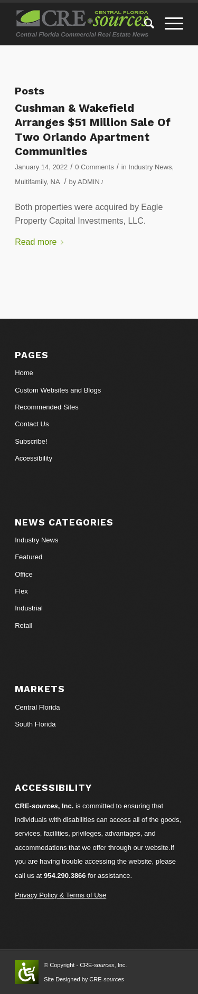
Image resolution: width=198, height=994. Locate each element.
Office (24, 574)
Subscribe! (31, 441)
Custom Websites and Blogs (58, 390)
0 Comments (94, 167)
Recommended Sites (47, 407)
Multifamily (30, 182)
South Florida (35, 724)
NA (55, 182)
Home (24, 373)
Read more (41, 241)
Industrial (29, 608)
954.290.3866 (65, 876)
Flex (21, 591)
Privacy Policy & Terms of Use (60, 895)
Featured (28, 557)
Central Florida (37, 707)
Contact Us (32, 424)
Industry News (150, 167)
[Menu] (168, 24)
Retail (23, 625)
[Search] (144, 24)
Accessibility (33, 458)
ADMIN (89, 182)
